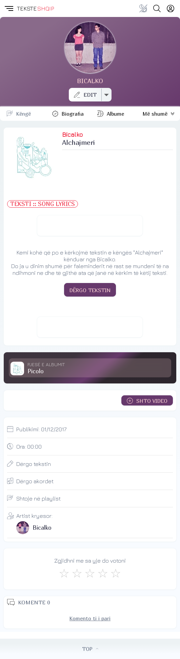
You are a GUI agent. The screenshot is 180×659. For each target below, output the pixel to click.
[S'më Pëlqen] (64, 573)
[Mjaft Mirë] (102, 573)
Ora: (29, 446)
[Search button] (157, 8)
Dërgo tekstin (33, 463)
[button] (8, 8)
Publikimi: (41, 429)
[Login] (170, 8)
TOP (90, 649)
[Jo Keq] (77, 573)
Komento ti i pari (90, 618)
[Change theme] (143, 8)
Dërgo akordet (35, 481)
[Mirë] (89, 573)
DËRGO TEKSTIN (90, 290)
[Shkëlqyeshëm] (115, 573)
